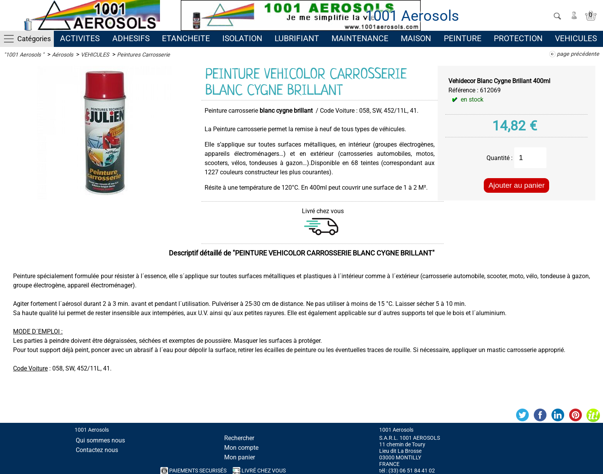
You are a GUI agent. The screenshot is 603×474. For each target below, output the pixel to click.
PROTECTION (518, 38)
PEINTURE (462, 38)
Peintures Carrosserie (143, 55)
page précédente (578, 54)
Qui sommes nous (100, 440)
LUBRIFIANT (297, 38)
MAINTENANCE (359, 38)
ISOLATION (242, 38)
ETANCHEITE (186, 38)
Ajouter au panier (516, 185)
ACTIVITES (80, 38)
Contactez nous (97, 450)
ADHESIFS (131, 38)
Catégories (34, 39)
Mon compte (241, 447)
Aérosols (62, 55)
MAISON (416, 38)
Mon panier (239, 457)
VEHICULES (576, 38)
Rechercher (239, 438)
